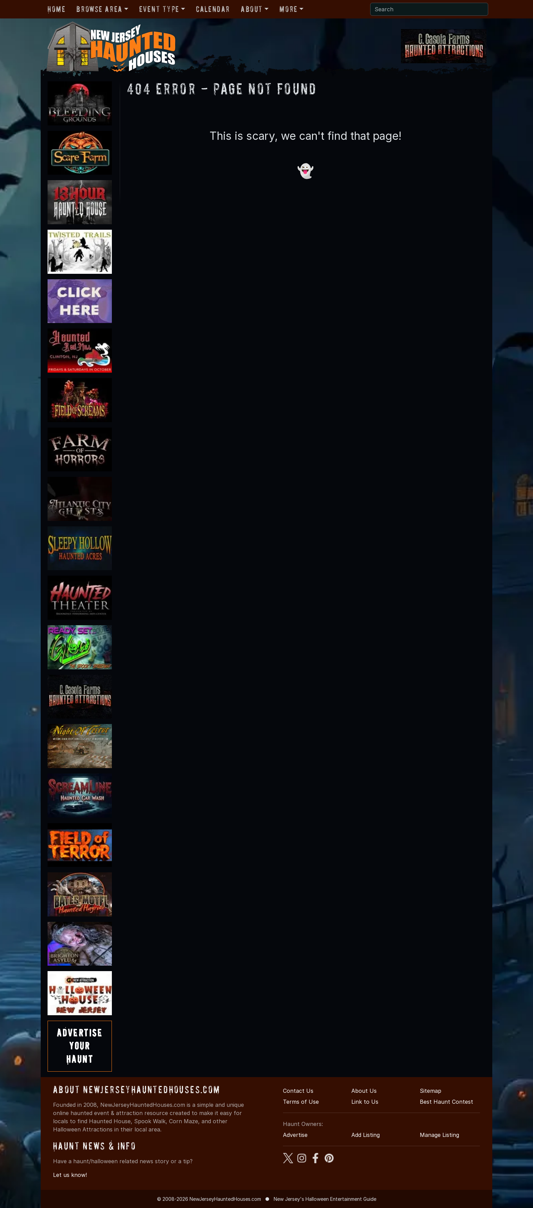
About (252, 9)
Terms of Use (301, 1101)
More (288, 9)
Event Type (159, 9)
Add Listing (365, 1134)
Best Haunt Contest (446, 1101)
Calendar (213, 9)
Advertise (295, 1134)
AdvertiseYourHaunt (80, 1046)
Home (56, 9)
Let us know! (70, 1174)
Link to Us (364, 1101)
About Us (364, 1090)
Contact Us (298, 1090)
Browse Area (99, 9)
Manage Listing (439, 1134)
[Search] (429, 9)
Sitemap (430, 1090)
